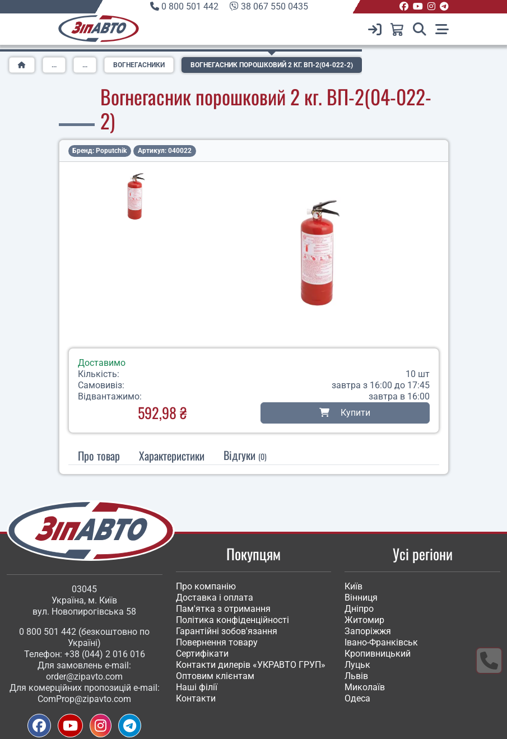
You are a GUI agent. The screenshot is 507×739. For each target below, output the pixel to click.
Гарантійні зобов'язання (226, 631)
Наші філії (196, 687)
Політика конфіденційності (232, 620)
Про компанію (206, 586)
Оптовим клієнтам (215, 676)
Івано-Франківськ (381, 642)
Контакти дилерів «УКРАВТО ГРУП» (250, 664)
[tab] (171, 456)
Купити (344, 412)
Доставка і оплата (214, 597)
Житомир (364, 620)
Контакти (196, 698)
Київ (353, 586)
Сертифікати (202, 653)
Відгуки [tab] (245, 455)
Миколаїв (365, 687)
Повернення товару (217, 642)
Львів (356, 676)
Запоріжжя (368, 631)
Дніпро (359, 608)
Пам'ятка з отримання (223, 608)
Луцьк (357, 664)
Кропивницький (378, 653)
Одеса (357, 698)
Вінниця (361, 597)
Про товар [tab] (99, 455)
